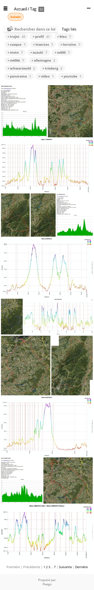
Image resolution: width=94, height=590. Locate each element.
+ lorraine (70, 44)
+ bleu (64, 36)
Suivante (65, 567)
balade (15, 17)
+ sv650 (62, 52)
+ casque (16, 44)
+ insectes (43, 44)
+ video (46, 76)
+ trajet (16, 36)
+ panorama (19, 76)
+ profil (41, 36)
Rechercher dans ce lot (35, 29)
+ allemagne (43, 60)
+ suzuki (38, 52)
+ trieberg (52, 68)
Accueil (20, 9)
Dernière (81, 567)
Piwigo (47, 584)
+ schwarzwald (21, 68)
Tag (33, 9)
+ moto (15, 52)
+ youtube (71, 76)
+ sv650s (15, 60)
